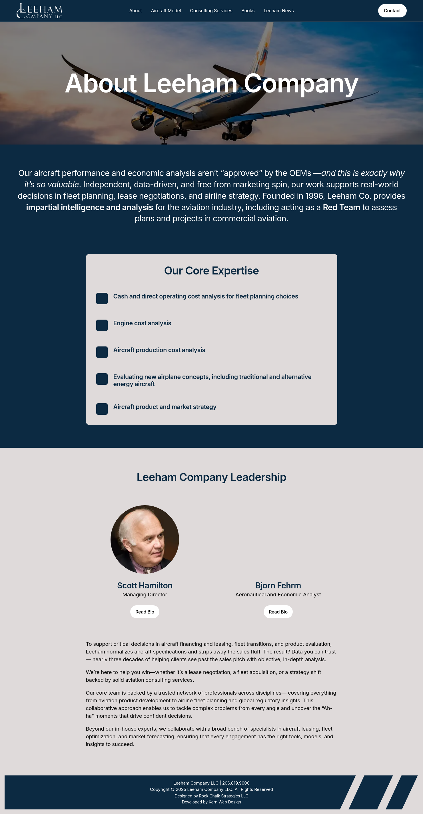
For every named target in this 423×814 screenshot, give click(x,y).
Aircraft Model (166, 10)
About (135, 10)
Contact (392, 10)
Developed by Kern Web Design (211, 801)
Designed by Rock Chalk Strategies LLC (211, 795)
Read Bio (144, 612)
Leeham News (279, 10)
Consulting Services (211, 10)
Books (247, 10)
